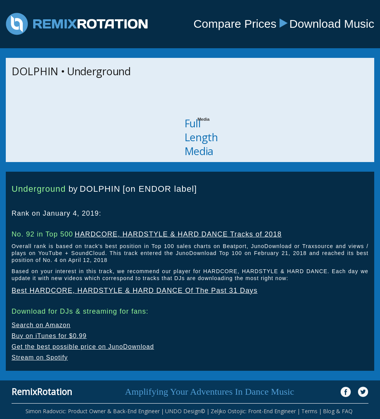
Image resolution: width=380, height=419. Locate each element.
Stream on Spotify (40, 357)
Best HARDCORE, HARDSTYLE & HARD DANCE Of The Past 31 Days (135, 290)
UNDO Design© (185, 411)
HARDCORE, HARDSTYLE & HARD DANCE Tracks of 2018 (178, 234)
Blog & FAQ (338, 411)
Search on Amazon (41, 325)
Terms (309, 411)
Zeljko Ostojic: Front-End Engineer (253, 411)
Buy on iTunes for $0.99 (49, 336)
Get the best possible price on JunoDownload (83, 346)
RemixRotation (42, 391)
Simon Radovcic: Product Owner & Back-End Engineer (92, 411)
